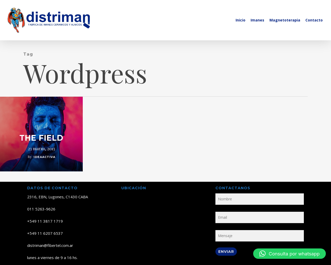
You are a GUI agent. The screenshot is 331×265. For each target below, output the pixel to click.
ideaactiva (44, 157)
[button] (289, 253)
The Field (41, 138)
